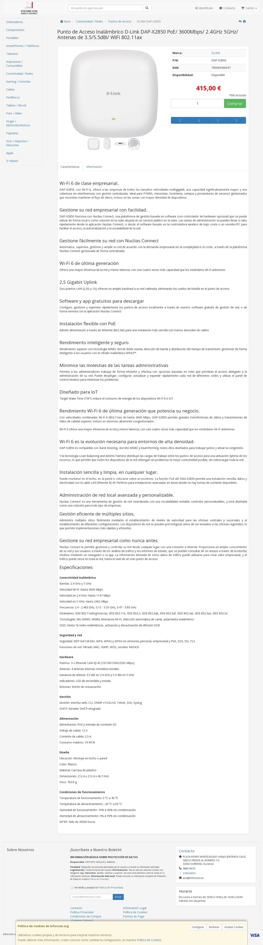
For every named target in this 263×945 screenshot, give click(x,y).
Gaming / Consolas (18, 81)
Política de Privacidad (99, 879)
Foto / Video (14, 113)
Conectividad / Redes (19, 73)
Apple (9, 153)
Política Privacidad (81, 912)
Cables (10, 89)
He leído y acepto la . (98, 887)
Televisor (12, 54)
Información (94, 167)
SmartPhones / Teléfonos (22, 46)
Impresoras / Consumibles (14, 64)
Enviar (118, 897)
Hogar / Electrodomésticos (18, 123)
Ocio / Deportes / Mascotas (17, 143)
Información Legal (134, 908)
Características (70, 167)
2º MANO (12, 161)
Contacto (227, 8)
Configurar (198, 927)
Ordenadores (14, 22)
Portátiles (12, 38)
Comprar (235, 103)
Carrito (249, 8)
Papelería (12, 133)
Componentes (15, 30)
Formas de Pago (133, 916)
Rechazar (214, 927)
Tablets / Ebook (16, 105)
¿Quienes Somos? (81, 920)
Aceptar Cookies (234, 927)
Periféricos (13, 97)
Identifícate (204, 8)
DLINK (215, 53)
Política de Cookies (149, 940)
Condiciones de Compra (85, 916)
